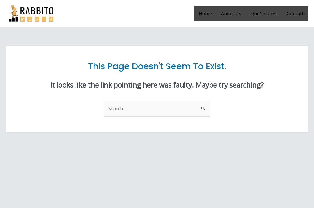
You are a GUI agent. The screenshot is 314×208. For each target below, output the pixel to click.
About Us (231, 13)
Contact (295, 13)
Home (205, 13)
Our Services (264, 13)
